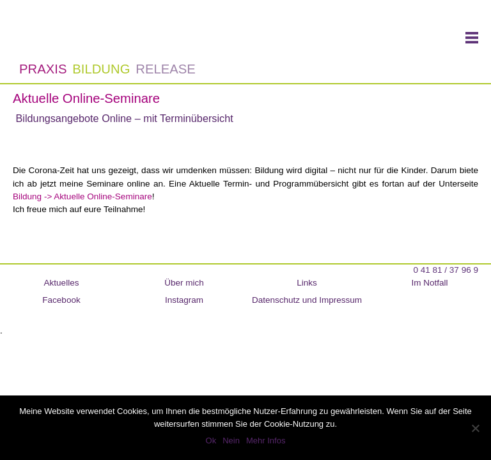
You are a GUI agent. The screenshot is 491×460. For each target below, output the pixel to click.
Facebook (61, 300)
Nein (231, 440)
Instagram (184, 300)
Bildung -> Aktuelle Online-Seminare (82, 196)
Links (307, 283)
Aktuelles (61, 283)
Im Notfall (429, 283)
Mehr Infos (265, 440)
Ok (211, 440)
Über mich (184, 283)
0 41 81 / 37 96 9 (445, 270)
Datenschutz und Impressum (307, 300)
